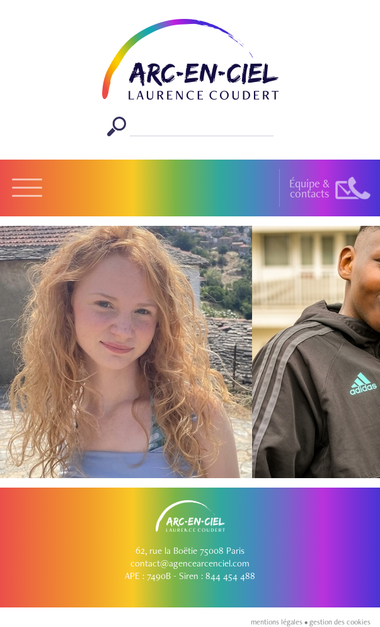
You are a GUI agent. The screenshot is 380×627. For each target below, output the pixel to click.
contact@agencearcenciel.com (190, 563)
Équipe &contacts (309, 188)
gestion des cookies (340, 622)
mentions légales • (280, 622)
